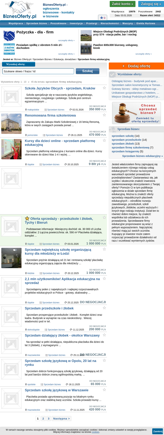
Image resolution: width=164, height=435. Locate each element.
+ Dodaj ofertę (136, 66)
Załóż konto (122, 4)
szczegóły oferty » (66, 40)
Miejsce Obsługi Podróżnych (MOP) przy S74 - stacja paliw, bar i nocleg (115, 33)
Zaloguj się (151, 4)
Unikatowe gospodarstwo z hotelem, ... (135, 92)
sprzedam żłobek (123, 143)
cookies (95, 432)
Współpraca (16, 23)
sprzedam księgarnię (125, 151)
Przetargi (91, 23)
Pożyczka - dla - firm (35, 32)
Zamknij (158, 431)
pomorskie (32, 135)
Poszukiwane (58, 23)
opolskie (31, 384)
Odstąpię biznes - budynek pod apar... (135, 81)
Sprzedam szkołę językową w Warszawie (56, 390)
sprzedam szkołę (123, 135)
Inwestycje (76, 23)
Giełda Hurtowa (145, 23)
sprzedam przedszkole (126, 139)
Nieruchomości (110, 23)
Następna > (61, 418)
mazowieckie (33, 355)
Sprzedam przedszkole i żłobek (49, 308)
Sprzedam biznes (36, 23)
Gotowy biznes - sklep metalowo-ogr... (135, 88)
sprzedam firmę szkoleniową (130, 147)
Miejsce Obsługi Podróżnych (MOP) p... (136, 96)
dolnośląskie (33, 329)
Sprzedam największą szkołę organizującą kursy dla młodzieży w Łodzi (58, 251)
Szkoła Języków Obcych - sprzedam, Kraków (60, 88)
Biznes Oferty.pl (22, 59)
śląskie (30, 164)
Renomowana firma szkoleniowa (50, 115)
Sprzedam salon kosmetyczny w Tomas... (137, 84)
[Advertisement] (65, 191)
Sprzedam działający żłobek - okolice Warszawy (62, 335)
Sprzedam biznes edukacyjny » (142, 155)
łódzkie (30, 273)
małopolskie (33, 109)
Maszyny (128, 23)
